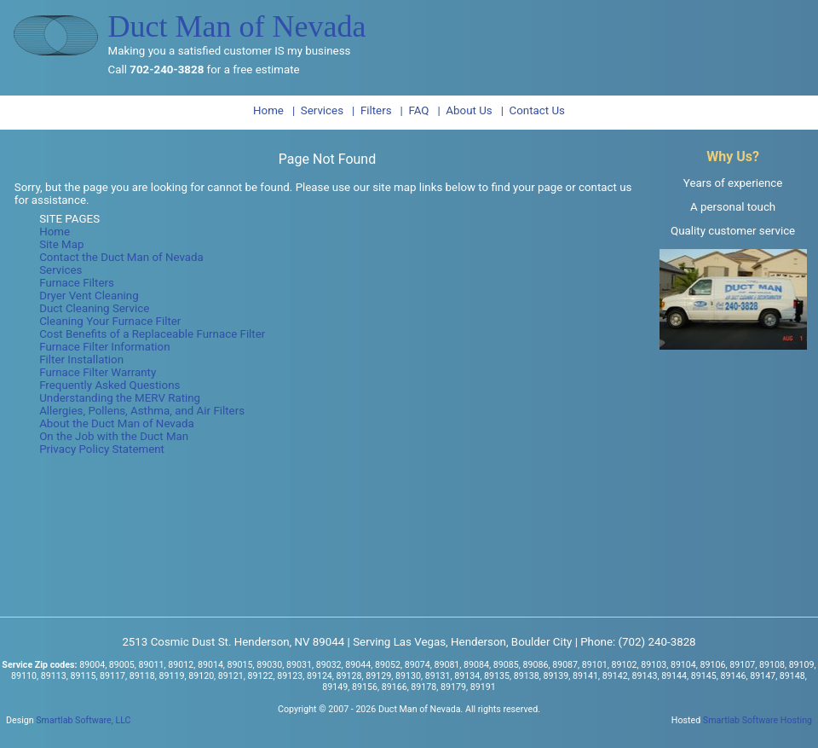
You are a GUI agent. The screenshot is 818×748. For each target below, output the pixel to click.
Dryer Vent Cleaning (88, 295)
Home (268, 110)
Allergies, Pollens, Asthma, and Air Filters (142, 410)
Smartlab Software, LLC (83, 720)
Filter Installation (81, 359)
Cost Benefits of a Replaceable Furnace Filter (152, 334)
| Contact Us (533, 110)
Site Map (61, 244)
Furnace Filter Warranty (97, 372)
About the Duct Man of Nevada (116, 423)
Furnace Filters (76, 282)
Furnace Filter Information (104, 346)
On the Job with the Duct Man (113, 436)
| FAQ (414, 110)
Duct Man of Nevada (237, 26)
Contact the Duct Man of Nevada (121, 257)
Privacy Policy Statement (101, 449)
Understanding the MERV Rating (119, 397)
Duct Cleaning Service (94, 308)
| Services (317, 110)
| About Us (464, 110)
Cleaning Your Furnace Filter (110, 321)
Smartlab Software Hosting (757, 720)
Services (60, 270)
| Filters (372, 110)
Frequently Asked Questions (109, 385)
